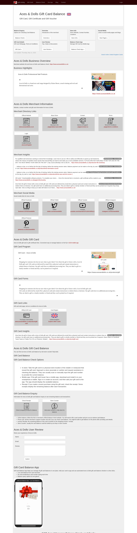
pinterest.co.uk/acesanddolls (26, 229)
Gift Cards (30, 2)
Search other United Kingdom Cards (112, 54)
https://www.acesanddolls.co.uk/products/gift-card (63, 339)
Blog (57, 2)
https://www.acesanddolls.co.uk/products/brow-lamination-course (39, 168)
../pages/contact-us (82, 127)
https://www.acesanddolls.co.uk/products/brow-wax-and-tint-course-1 (52, 174)
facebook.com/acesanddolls (26, 211)
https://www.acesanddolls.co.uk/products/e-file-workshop (88, 162)
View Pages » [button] (103, 38)
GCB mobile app (73, 243)
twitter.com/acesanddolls (54, 211)
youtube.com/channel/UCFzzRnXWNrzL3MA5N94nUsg (86, 211)
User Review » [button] (47, 49)
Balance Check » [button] (20, 38)
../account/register (26, 145)
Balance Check (40, 2)
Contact (63, 2)
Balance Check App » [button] (77, 49)
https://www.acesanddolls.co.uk (59, 64)
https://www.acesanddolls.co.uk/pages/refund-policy (30, 180)
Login (121, 2)
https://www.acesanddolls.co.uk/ (66, 187)
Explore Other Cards (54, 321)
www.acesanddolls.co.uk (26, 127)
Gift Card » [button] (18, 49)
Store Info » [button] (74, 38)
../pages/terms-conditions (110, 127)
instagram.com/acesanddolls (110, 211)
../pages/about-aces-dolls (54, 127)
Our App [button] (50, 2)
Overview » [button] (46, 38)
